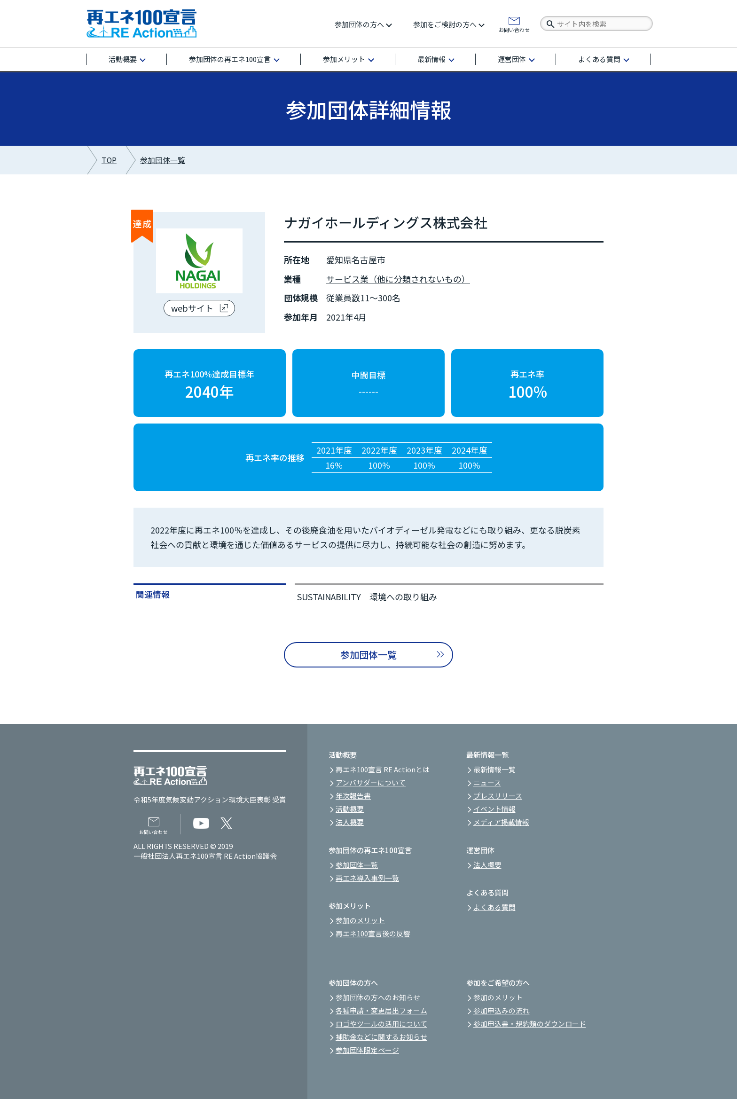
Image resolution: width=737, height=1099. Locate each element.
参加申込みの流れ (501, 1010)
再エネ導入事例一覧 (367, 878)
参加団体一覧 (162, 160)
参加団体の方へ (359, 24)
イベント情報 (494, 809)
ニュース (487, 782)
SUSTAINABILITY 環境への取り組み (367, 596)
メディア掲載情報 (501, 822)
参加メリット (344, 59)
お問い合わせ (514, 29)
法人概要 (350, 822)
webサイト (192, 308)
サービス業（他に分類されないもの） (398, 279)
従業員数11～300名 (363, 297)
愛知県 (339, 259)
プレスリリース (497, 796)
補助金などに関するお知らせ (381, 1037)
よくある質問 (599, 59)
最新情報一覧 (494, 769)
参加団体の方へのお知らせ (378, 997)
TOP (109, 160)
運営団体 (512, 59)
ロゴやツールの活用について (381, 1023)
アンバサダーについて (371, 782)
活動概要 (123, 59)
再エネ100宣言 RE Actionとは (383, 769)
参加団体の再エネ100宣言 (230, 59)
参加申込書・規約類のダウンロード (529, 1023)
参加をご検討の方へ (445, 24)
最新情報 (431, 59)
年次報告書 (353, 796)
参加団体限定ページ (367, 1050)
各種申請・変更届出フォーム (381, 1010)
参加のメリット (360, 920)
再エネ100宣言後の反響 (373, 933)
